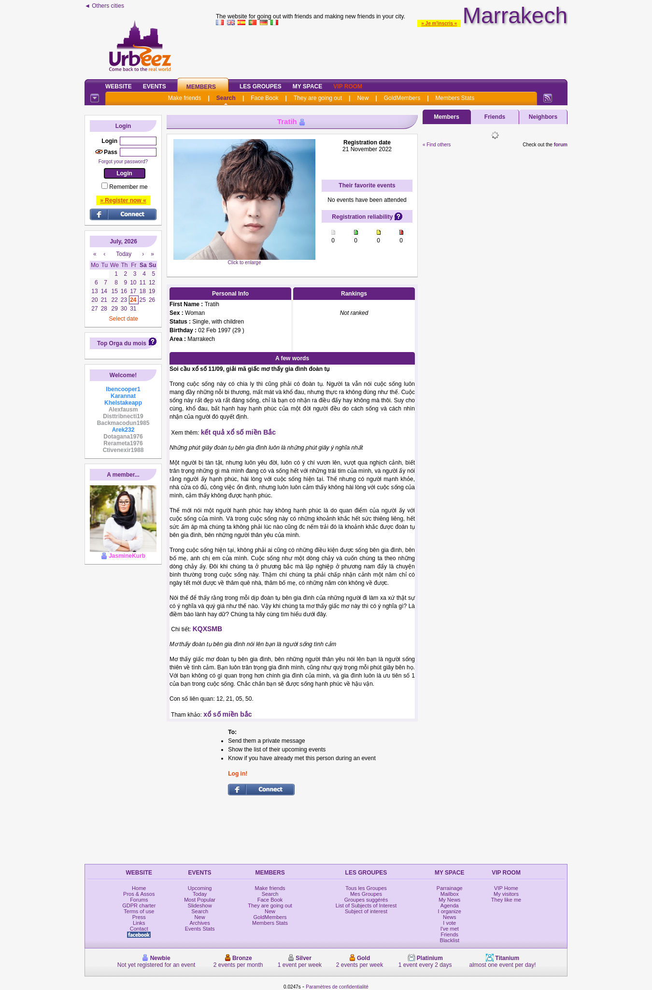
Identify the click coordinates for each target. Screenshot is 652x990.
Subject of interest (366, 911)
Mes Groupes (366, 894)
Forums (139, 900)
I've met (449, 929)
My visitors (506, 894)
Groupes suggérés (366, 900)
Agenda (449, 905)
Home (139, 888)
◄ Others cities (104, 5)
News (449, 917)
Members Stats (455, 98)
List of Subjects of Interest (366, 905)
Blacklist (449, 940)
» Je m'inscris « (439, 23)
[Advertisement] (391, 50)
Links (139, 923)
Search (226, 98)
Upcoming (200, 888)
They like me (506, 900)
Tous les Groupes (366, 888)
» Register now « (123, 200)
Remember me (128, 187)
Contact (139, 929)
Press (139, 917)
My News (449, 900)
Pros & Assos (139, 894)
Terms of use (139, 911)
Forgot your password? (123, 161)
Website (118, 86)
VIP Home (506, 888)
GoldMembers (402, 98)
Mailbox (449, 894)
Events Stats (200, 929)
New (363, 98)
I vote (449, 923)
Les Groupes (261, 86)
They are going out (318, 98)
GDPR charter (139, 905)
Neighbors (543, 116)
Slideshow (200, 905)
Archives (200, 923)
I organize (449, 911)
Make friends (184, 98)
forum (560, 144)
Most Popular (199, 900)
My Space (308, 86)
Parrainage (450, 888)
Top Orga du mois (121, 343)
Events (154, 86)
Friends (494, 116)
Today (200, 894)
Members (201, 87)
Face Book (264, 98)
